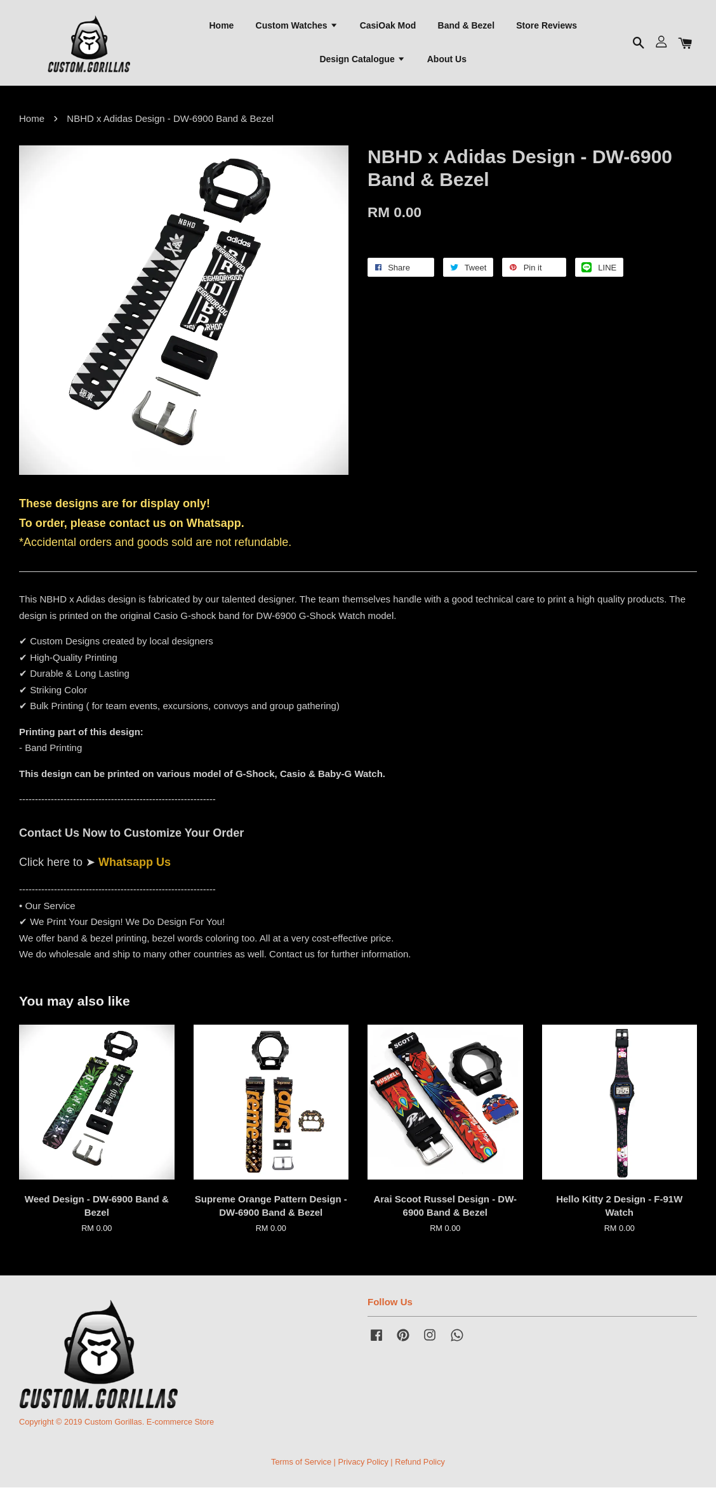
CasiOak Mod (388, 26)
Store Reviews (546, 26)
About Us (447, 60)
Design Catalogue (362, 60)
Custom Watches (297, 26)
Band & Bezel (466, 26)
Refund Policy (420, 1463)
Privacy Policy (363, 1463)
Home (221, 26)
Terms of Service (301, 1463)
